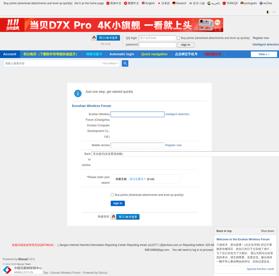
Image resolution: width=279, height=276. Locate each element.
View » (263, 54)
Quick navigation (154, 54)
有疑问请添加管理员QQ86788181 (33, 233)
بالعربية (213, 3)
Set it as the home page (89, 3)
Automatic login (122, 54)
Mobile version (101, 145)
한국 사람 (197, 3)
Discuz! (23, 248)
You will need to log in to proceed (192, 238)
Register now (261, 38)
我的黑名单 (213, 54)
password (132, 44)
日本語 (163, 3)
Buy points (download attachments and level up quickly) (38, 3)
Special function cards (260, 269)
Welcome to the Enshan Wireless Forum (242, 239)
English (148, 3)
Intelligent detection (266, 44)
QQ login (131, 38)
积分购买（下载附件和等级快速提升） (51, 54)
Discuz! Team (24, 253)
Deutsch (179, 3)
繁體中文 (131, 3)
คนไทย (265, 3)
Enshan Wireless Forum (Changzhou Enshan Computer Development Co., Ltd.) (98, 125)
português (248, 3)
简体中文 (113, 3)
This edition (109, 63)
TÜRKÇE (230, 3)
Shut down (267, 231)
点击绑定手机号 (186, 54)
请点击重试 (136, 167)
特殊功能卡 (94, 54)
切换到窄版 (274, 12)
